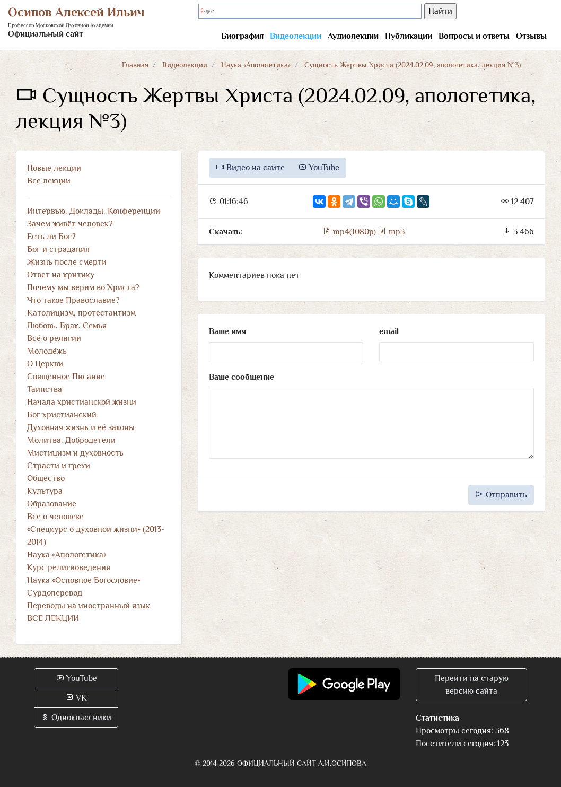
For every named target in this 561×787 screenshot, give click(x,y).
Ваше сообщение (241, 377)
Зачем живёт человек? (70, 224)
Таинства (44, 389)
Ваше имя (227, 331)
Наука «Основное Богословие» (84, 580)
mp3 (391, 232)
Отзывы (531, 36)
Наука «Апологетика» (256, 64)
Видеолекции (295, 36)
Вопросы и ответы (474, 36)
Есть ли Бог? (51, 236)
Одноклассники (76, 717)
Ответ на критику (60, 274)
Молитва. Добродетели (71, 440)
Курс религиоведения (68, 567)
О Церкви (45, 364)
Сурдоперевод (54, 593)
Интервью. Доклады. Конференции (93, 211)
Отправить (501, 495)
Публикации (408, 36)
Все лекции (49, 181)
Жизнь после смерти (67, 262)
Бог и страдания (58, 249)
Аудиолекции (353, 36)
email (389, 331)
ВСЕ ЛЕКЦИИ (53, 618)
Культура (45, 491)
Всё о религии (54, 338)
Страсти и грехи (58, 465)
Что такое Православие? (73, 300)
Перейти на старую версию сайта (472, 685)
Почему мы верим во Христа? (83, 287)
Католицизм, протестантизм (81, 313)
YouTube (318, 167)
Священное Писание (66, 376)
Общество (46, 478)
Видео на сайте (250, 167)
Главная (135, 64)
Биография (242, 36)
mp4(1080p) (350, 232)
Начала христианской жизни (81, 402)
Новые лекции (54, 168)
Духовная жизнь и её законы (81, 427)
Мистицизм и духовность (75, 453)
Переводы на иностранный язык (88, 605)
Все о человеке (55, 516)
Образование (51, 504)
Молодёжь (47, 351)
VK (76, 698)
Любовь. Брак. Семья (67, 325)
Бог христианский (62, 414)
